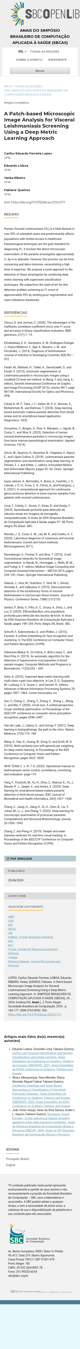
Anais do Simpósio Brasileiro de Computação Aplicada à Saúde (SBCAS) (40, 36)
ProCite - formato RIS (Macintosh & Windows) (33, 949)
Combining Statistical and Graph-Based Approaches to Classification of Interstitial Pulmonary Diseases (39, 1089)
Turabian (13, 957)
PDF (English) (21, 858)
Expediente (57, 59)
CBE (10, 933)
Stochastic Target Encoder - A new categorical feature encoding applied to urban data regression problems (41, 1118)
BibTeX (12, 929)
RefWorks (13, 953)
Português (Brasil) (17, 1159)
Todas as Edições (44, 51)
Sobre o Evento (29, 59)
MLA (10, 945)
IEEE (10, 941)
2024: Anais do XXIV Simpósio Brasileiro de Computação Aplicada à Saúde (36, 92)
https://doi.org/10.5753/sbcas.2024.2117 (38, 202)
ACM (10, 920)
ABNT (11, 916)
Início (8, 86)
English (10, 1165)
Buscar (40, 70)
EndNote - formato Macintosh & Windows (30, 937)
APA (10, 924)
